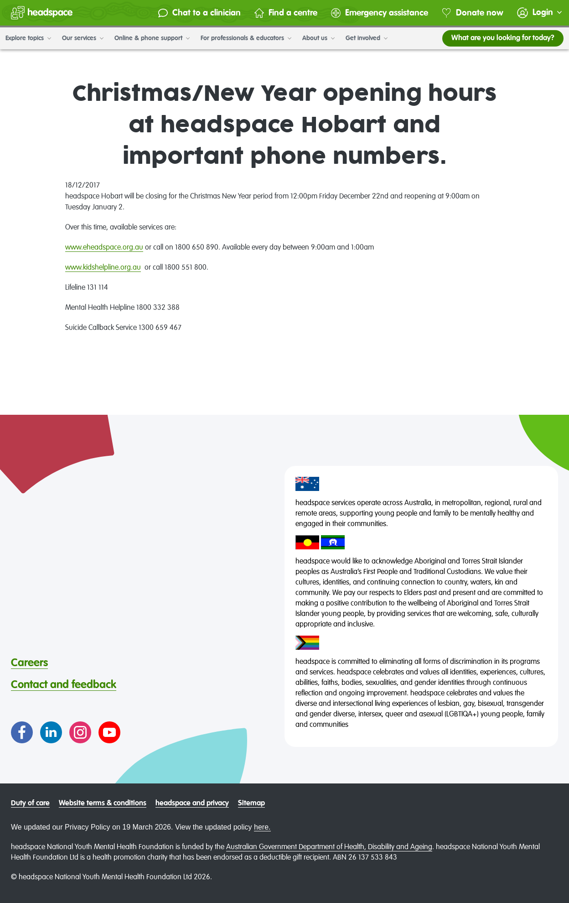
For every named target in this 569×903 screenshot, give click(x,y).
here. (262, 827)
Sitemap (251, 803)
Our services (82, 38)
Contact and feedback (63, 684)
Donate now (472, 13)
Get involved (367, 38)
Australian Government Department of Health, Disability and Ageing (329, 847)
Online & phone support (152, 38)
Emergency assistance (379, 13)
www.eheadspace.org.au (104, 247)
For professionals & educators (246, 38)
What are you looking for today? (502, 38)
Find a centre (285, 13)
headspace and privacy (192, 803)
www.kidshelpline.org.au (103, 267)
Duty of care (30, 803)
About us (318, 38)
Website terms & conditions (102, 803)
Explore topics (28, 38)
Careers (29, 663)
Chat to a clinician (199, 13)
